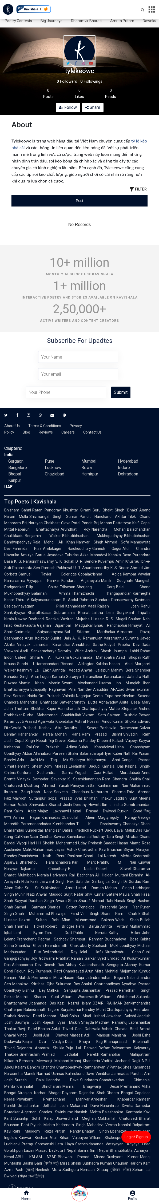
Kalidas (102, 664)
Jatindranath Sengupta (102, 965)
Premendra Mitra (46, 977)
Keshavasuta (25, 625)
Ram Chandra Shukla (121, 779)
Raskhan (74, 856)
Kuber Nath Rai (125, 753)
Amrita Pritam (122, 21)
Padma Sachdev (53, 939)
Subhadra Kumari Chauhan (105, 1163)
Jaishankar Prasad (100, 990)
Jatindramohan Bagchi (105, 977)
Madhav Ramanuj (111, 1022)
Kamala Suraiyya (66, 676)
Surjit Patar (74, 894)
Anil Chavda (56, 1035)
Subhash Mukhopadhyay (114, 945)
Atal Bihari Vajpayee (69, 1137)
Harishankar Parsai (36, 734)
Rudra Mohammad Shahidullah (52, 715)
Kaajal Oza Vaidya (43, 1041)
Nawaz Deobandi (30, 619)
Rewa (86, 467)
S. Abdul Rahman (78, 600)
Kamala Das (113, 766)
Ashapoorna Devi (27, 965)
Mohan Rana (67, 734)
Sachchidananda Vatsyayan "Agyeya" (108, 1144)
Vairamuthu (114, 638)
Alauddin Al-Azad (108, 689)
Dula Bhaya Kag (83, 1041)
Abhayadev (108, 702)
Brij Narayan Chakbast (41, 523)
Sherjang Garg (96, 587)
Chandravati (73, 971)
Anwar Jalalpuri (95, 670)
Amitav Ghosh (98, 651)
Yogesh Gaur (88, 773)
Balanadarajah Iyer (95, 753)
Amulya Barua (33, 555)
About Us (12, 426)
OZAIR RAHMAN (107, 1003)
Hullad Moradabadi (121, 773)
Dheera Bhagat (120, 1093)
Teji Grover (57, 741)
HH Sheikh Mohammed (56, 843)
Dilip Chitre (42, 587)
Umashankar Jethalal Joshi (43, 1105)
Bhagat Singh (95, 1131)
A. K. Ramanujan (87, 638)
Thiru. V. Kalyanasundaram (38, 600)
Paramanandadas (36, 824)
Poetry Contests (18, 21)
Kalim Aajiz (25, 811)
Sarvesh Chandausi (72, 792)
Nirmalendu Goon (123, 952)
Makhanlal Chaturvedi (118, 1118)
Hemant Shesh (28, 766)
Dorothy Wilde (71, 651)
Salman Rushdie (122, 715)
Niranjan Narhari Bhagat (39, 1093)
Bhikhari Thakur (98, 798)
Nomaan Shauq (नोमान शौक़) (105, 1170)
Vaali (92, 606)
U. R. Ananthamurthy (91, 568)
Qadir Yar (128, 907)
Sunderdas (34, 830)
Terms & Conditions (44, 426)
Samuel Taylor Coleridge (47, 574)
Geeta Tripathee (107, 696)
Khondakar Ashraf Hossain (78, 721)
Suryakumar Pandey (78, 1009)
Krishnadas (51, 817)
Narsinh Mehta (87, 1112)
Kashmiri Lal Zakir (34, 670)
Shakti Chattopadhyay (100, 984)
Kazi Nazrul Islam (74, 1003)
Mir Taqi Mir (54, 760)
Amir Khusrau (127, 561)
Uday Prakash (90, 843)
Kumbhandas (64, 824)
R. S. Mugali (116, 619)
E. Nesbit (81, 869)
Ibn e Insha (112, 805)
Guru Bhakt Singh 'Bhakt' (115, 510)
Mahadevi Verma (102, 1125)
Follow (68, 107)
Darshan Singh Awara (48, 901)
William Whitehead (117, 997)
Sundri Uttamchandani (38, 664)
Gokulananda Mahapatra (92, 657)
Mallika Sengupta (64, 990)
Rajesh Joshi (118, 606)
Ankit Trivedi (62, 1029)
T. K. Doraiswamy (98, 824)
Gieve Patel (70, 523)
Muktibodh (27, 875)
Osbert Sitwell (114, 869)
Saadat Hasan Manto (122, 843)
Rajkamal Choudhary (43, 869)
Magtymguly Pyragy (117, 817)
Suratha (132, 638)
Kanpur (14, 480)
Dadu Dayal (114, 830)
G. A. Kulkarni (55, 657)
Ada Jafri (27, 760)
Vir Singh (90, 913)
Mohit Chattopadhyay (114, 1009)
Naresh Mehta (118, 856)
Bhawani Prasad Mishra (81, 1157)
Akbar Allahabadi (36, 753)
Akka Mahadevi (93, 555)
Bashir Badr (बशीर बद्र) (41, 1163)
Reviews (46, 432)
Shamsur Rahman (87, 939)
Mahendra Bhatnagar (39, 702)
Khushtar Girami (77, 510)
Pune (49, 461)
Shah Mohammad (32, 913)
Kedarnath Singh (70, 1125)
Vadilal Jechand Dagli (120, 1061)
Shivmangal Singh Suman (53, 516)
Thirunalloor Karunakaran (103, 676)
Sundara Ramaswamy (114, 600)
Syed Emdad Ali (111, 958)
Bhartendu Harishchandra (45, 862)
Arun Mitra (94, 971)
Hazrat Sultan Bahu (40, 920)
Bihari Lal (93, 856)
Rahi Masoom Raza (33, 1131)
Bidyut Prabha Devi (122, 644)
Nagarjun (83, 696)
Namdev (85, 689)
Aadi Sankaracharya (38, 651)
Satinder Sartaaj (90, 881)
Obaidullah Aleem (79, 817)
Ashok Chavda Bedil (120, 1029)
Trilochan (67, 587)
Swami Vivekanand (80, 683)
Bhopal (14, 474)
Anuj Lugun (40, 676)
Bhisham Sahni (17, 510)
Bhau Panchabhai (110, 625)
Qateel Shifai (27, 657)
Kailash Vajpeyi (125, 741)
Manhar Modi (55, 1016)
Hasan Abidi (121, 664)
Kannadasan (75, 606)
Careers (68, 432)
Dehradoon (128, 474)
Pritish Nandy (68, 1131)
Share (92, 107)
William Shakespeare (108, 1137)
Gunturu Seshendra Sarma (45, 773)
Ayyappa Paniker (43, 580)
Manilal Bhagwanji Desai (90, 1086)
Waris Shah (127, 920)
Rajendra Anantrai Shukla (40, 1048)
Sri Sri (32, 888)
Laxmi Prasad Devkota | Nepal (50, 1150)
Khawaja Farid (65, 913)
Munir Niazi (25, 894)
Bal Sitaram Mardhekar (90, 632)
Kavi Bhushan (110, 849)
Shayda (87, 1022)
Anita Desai (130, 702)
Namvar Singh (89, 542)
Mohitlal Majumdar (121, 971)
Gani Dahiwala (87, 1029)
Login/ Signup (136, 1137)
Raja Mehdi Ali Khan (54, 542)
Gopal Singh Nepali (31, 741)
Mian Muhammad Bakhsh (88, 920)
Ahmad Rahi (102, 901)
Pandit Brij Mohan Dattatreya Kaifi (111, 523)
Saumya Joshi (28, 1022)
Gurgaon (15, 461)
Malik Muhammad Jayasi (44, 849)
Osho (19, 888)
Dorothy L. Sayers (81, 728)
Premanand (130, 1086)
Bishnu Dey (34, 990)
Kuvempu (106, 561)
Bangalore (17, 467)
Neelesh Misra (48, 1170)
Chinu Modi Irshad (87, 1016)
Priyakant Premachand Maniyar (53, 1099)
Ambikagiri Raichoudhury (67, 548)
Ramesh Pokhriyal (56, 568)
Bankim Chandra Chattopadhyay (54, 1067)
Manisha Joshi (126, 1035)
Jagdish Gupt (125, 798)
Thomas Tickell (29, 926)
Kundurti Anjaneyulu (80, 580)
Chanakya (131, 824)
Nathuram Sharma (108, 792)
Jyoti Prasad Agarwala (34, 721)
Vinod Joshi (29, 1035)
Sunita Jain (60, 638)
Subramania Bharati (72, 612)
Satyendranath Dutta (78, 702)
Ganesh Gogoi (106, 548)
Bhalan (44, 1029)
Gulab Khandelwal (96, 747)
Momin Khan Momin (39, 683)
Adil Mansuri (97, 1035)
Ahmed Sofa (117, 542)
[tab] (34, 201)
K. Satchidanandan (84, 779)
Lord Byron (28, 933)
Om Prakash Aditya (55, 747)
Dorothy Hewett (87, 805)
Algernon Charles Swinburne (47, 1112)
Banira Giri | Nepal (93, 1150)
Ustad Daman (90, 888)
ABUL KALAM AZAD (36, 1157)
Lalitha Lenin (104, 612)
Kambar (129, 574)
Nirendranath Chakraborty (68, 945)
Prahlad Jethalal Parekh (70, 1054)
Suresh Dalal (30, 1080)
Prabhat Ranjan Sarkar (76, 958)
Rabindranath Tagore (41, 1009)
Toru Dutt (58, 933)
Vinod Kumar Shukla (119, 721)
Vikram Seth (94, 715)
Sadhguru (70, 1170)
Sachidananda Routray (85, 837)
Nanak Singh (125, 901)
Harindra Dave (62, 1080)
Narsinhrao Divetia (117, 1105)
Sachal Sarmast (30, 907)
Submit (121, 392)
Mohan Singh (118, 888)
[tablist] (79, 201)
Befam (104, 1048)
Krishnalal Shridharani (39, 1086)
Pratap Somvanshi (38, 1144)
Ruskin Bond (129, 811)
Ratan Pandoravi (47, 510)
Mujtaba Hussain (90, 619)
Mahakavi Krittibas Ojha (33, 984)
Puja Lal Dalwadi (81, 1048)
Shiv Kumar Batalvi (101, 894)
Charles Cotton (62, 907)
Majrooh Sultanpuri (29, 798)
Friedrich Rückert (89, 830)
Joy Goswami (43, 958)
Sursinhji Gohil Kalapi (33, 1118)
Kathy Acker (125, 933)
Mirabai (132, 837)
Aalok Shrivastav (32, 805)
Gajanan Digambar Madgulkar (65, 625)
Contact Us (92, 432)
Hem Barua (87, 926)
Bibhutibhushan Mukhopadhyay (92, 536)
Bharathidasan (40, 612)
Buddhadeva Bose (121, 939)
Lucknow (53, 467)
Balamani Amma (50, 593)
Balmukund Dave (79, 1073)
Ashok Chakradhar (82, 849)
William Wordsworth (79, 997)
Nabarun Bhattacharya (37, 529)
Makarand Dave (84, 1105)
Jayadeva (55, 555)
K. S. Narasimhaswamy (34, 561)
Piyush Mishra (42, 1125)
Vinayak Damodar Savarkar (41, 779)
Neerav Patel (30, 1016)
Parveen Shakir (65, 753)
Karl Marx (84, 862)
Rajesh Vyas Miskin (61, 1022)
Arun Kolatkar (37, 638)
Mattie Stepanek (123, 708)
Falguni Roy (24, 971)
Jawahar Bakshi (121, 1016)
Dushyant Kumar (123, 1157)
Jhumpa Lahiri (126, 651)
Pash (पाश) (24, 1170)
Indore (124, 467)
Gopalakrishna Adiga (100, 574)
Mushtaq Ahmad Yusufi (46, 785)
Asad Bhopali (128, 657)
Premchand (27, 939)
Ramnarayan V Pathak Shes (107, 1067)
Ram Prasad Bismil (102, 734)
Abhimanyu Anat (103, 760)
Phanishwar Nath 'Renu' (42, 856)
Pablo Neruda (90, 933)
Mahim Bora (122, 670)
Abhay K (73, 965)
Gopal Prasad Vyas (65, 798)
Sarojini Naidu (25, 696)
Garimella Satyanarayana (38, 632)
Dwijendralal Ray (60, 952)
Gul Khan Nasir (26, 837)
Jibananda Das (42, 1003)
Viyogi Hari (26, 843)
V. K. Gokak (64, 561)
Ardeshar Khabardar (113, 1099)
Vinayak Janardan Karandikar (44, 644)
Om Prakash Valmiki (56, 696)
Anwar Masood (49, 894)
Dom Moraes (55, 766)
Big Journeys (51, 21)
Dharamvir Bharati (86, 21)
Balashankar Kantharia (122, 1112)
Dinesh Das (54, 965)
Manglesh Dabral (59, 830)
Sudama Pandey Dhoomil (89, 741)
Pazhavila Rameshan (119, 728)
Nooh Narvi (42, 792)
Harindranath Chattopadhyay (83, 708)
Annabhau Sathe (87, 644)
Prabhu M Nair (117, 862)
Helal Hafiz (91, 952)
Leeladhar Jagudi (84, 766)
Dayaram (70, 1093)
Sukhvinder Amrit (58, 888)
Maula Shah (129, 894)
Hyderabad (128, 461)
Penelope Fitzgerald (98, 907)
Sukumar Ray (68, 984)
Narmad (43, 1073)
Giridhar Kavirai (52, 837)
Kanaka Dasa (119, 555)
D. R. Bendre (86, 561)
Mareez (76, 1035)
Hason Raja (73, 977)
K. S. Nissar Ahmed (126, 568)
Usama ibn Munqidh (119, 683)
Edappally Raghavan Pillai (53, 689)
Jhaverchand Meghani (76, 1118)
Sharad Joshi (60, 805)
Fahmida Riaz (27, 548)
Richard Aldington (78, 664)
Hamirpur (89, 474)
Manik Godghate (117, 580)
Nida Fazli (29, 881)
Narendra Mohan (109, 529)
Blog (26, 432)
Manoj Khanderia (85, 1061)
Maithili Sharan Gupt (37, 997)
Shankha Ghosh (29, 945)
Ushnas (57, 1073)
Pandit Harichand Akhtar (103, 516)
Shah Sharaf (79, 901)
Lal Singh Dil (117, 881)
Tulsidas (72, 555)
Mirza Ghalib (70, 1163)
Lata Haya (64, 1144)
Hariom (136, 1163)
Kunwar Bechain (33, 1137)
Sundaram (89, 1080)
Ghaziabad (54, 474)
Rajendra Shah (92, 1093)
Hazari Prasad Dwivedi (93, 811)
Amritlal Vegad (65, 670)
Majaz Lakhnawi (53, 811)
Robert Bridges (59, 926)
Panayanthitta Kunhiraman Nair (99, 785)
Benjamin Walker (43, 536)
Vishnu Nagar (26, 817)
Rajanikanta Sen (26, 568)
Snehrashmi (30, 1054)
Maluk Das (133, 830)
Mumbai (88, 461)
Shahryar (77, 760)
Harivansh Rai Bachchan (72, 875)
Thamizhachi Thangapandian (102, 593)
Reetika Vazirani (60, 619)
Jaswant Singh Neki (56, 881)
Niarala (43, 875)
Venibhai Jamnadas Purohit (119, 1073)
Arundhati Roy (75, 529)
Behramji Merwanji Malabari (44, 1061)
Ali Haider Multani (111, 875)
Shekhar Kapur (43, 708)
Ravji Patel (27, 1029)
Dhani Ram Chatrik (120, 913)
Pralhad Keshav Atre (42, 728)
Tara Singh (115, 837)
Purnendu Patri (49, 971)
